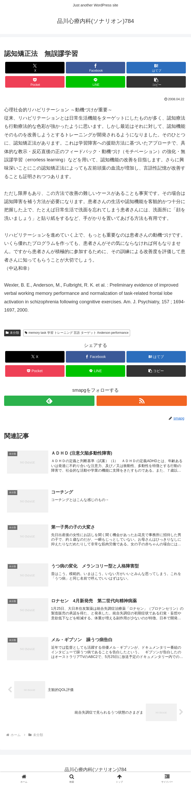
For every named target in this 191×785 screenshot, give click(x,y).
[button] (156, 82)
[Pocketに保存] (35, 82)
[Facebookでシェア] (95, 67)
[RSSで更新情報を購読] (142, 401)
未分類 (12, 333)
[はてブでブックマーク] (156, 67)
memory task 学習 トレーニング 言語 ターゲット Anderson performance (77, 333)
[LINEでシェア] (95, 82)
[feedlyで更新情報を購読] (49, 401)
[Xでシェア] (35, 67)
